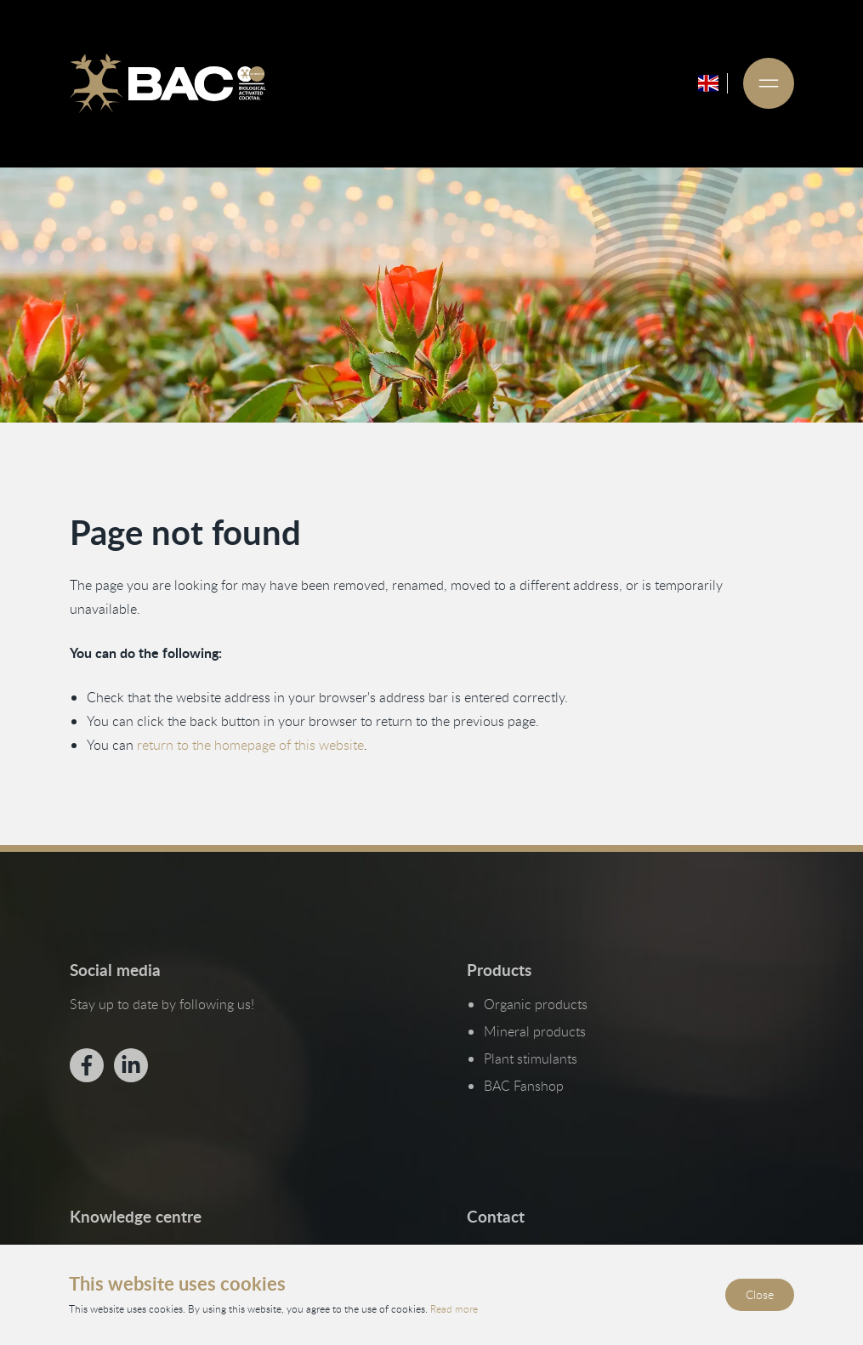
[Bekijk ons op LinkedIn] (130, 1065)
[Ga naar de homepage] (167, 83)
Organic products (535, 1004)
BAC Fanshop (523, 1085)
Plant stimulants (529, 1058)
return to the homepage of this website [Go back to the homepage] (249, 744)
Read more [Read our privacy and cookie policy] (454, 1308)
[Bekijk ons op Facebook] (86, 1065)
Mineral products (534, 1031)
